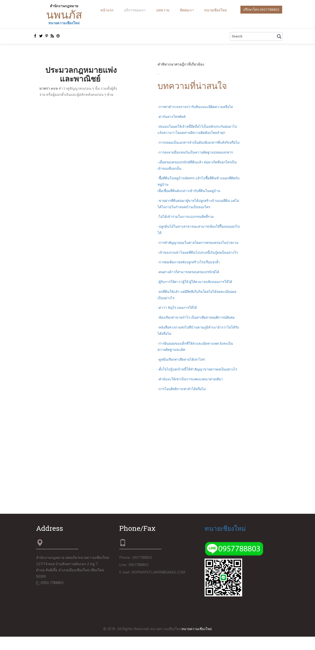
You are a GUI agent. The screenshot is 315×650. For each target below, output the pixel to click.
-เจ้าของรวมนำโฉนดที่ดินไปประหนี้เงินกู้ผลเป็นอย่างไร (199, 266)
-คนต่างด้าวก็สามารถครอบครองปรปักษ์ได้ (190, 285)
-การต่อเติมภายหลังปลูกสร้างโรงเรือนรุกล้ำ (191, 275)
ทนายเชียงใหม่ (215, 10)
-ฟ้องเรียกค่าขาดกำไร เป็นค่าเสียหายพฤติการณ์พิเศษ (198, 330)
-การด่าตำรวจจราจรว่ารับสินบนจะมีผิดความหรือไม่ (197, 107)
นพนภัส (64, 15)
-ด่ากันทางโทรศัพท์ (172, 117)
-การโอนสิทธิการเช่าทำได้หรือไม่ (183, 402)
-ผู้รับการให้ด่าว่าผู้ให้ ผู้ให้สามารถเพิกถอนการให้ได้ (197, 295)
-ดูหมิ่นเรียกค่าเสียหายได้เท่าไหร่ (182, 372)
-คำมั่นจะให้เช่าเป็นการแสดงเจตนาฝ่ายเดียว (191, 392)
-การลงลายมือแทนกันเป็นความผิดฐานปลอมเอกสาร (197, 159)
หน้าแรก (107, 10)
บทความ (163, 10)
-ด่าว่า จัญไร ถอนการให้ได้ (178, 321)
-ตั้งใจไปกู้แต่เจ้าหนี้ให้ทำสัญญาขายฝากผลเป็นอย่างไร (199, 382)
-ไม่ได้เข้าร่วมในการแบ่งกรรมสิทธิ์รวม (187, 224)
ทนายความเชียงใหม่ (64, 23)
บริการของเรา (135, 10)
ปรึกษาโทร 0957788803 (260, 9)
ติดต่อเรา (187, 10)
